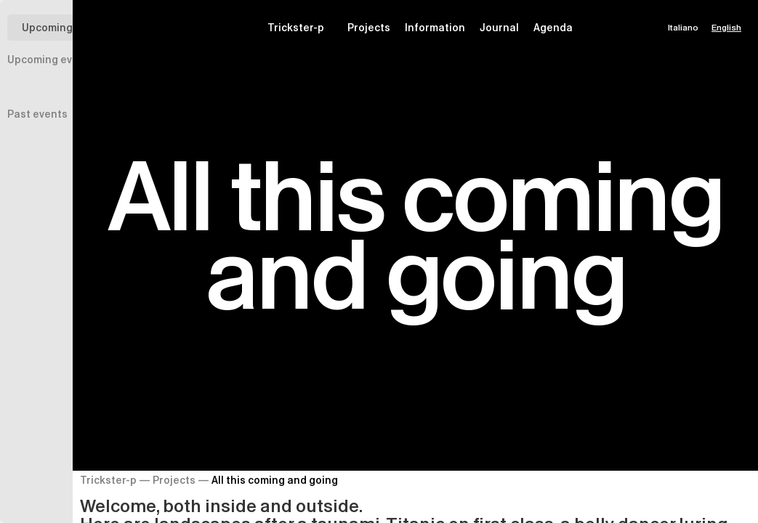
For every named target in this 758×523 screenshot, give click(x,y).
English (726, 27)
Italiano (683, 27)
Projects (368, 27)
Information (435, 27)
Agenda (553, 27)
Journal (499, 27)
